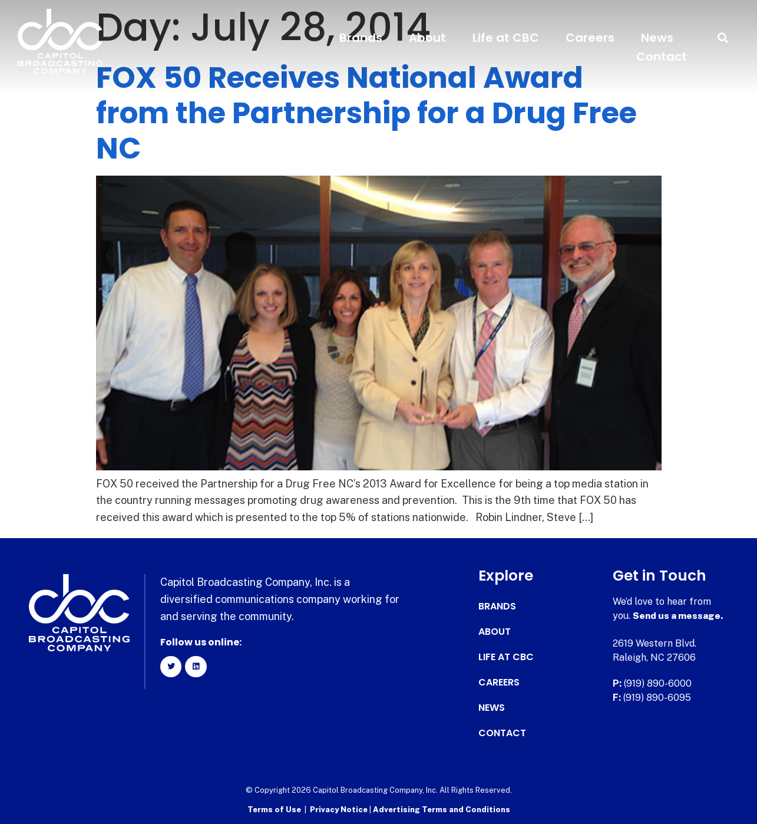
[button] (723, 38)
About (427, 37)
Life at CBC (505, 37)
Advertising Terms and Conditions (441, 809)
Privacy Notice (339, 809)
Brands (360, 37)
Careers (590, 37)
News (657, 37)
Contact (661, 56)
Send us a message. (678, 615)
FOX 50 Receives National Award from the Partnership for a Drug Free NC (366, 113)
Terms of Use (274, 809)
